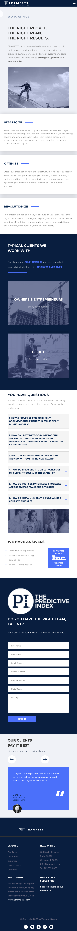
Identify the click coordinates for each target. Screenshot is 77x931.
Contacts (12, 870)
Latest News (14, 865)
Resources (13, 856)
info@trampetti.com (50, 864)
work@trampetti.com (19, 900)
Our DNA (12, 852)
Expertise (12, 861)
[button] (45, 759)
